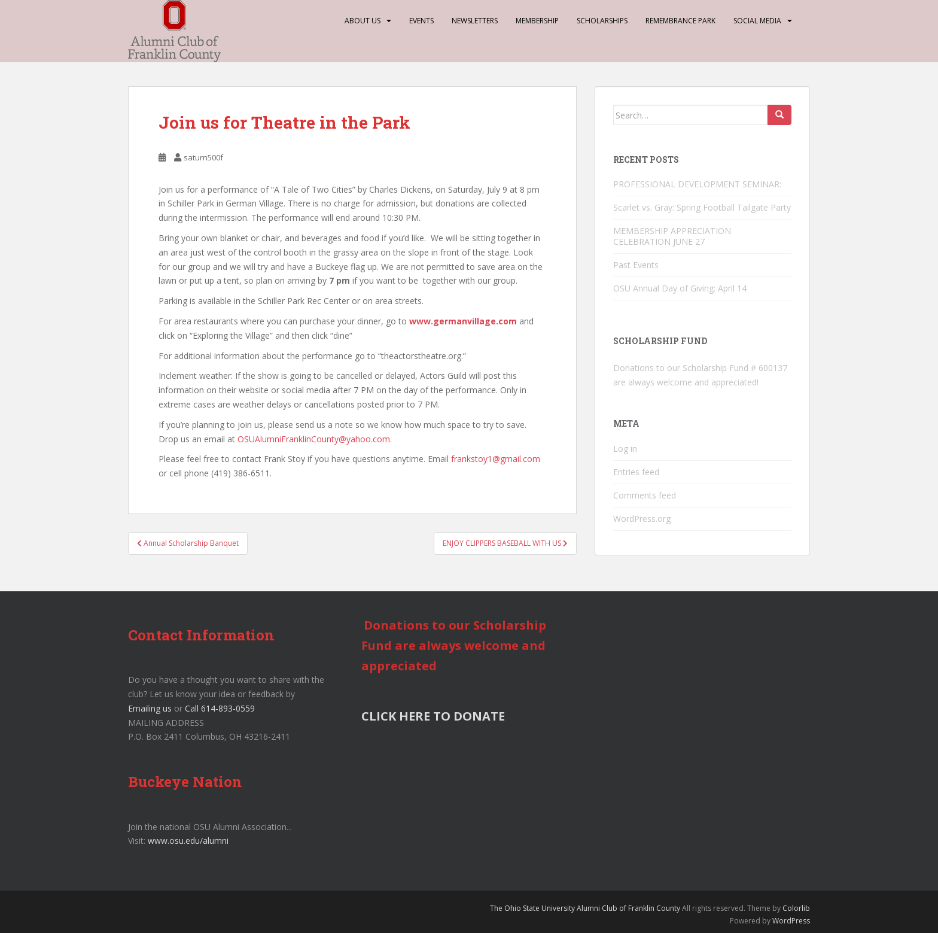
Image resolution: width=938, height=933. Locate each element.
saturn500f (203, 157)
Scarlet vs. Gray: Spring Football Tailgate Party (702, 207)
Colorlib (796, 908)
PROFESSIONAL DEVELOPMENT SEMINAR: (698, 184)
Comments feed (644, 495)
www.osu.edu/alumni (188, 840)
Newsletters (475, 21)
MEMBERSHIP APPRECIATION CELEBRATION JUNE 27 (672, 236)
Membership (537, 21)
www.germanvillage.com (463, 321)
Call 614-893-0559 (220, 708)
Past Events (636, 265)
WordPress (791, 921)
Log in (625, 448)
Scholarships (602, 21)
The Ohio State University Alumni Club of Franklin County (585, 908)
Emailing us (150, 708)
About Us (362, 21)
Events (421, 21)
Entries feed (636, 472)
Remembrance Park (680, 21)
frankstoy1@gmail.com (495, 458)
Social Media (757, 21)
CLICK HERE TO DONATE (433, 716)
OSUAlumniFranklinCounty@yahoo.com (313, 439)
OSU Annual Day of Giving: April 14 (680, 288)
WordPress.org (642, 518)
